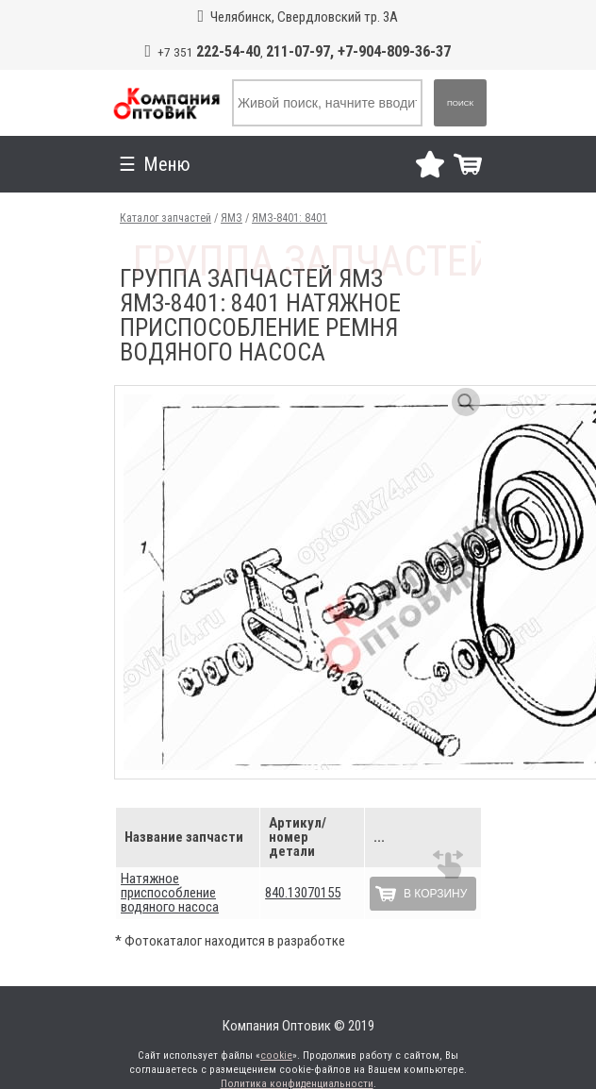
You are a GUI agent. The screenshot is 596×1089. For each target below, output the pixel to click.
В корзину (435, 893)
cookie (276, 1055)
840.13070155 (302, 892)
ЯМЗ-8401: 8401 (289, 218)
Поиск (460, 103)
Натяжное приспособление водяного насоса (170, 892)
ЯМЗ (231, 218)
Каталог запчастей (165, 218)
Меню (315, 164)
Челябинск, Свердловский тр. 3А (304, 16)
